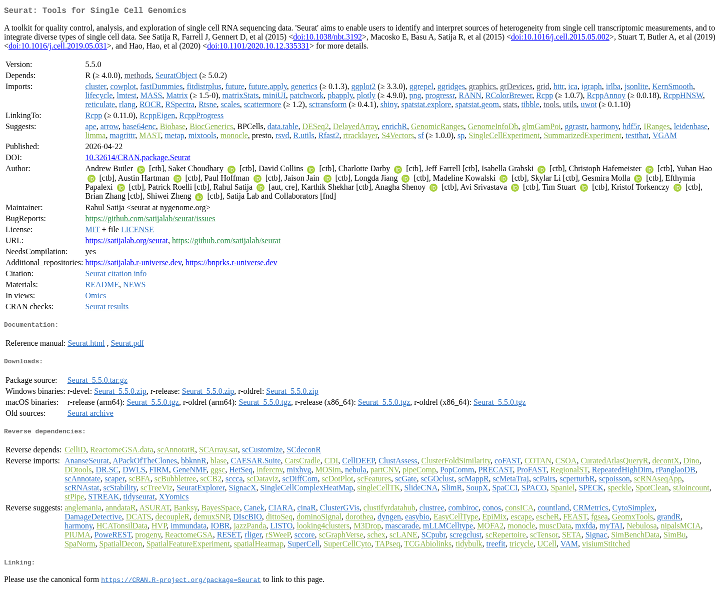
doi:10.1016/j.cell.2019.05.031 (57, 48)
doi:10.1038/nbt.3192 (327, 39)
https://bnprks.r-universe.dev (232, 264)
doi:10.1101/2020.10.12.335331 (258, 48)
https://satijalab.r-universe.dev (134, 264)
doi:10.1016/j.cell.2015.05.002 (560, 39)
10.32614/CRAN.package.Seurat (138, 159)
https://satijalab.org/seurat (127, 242)
